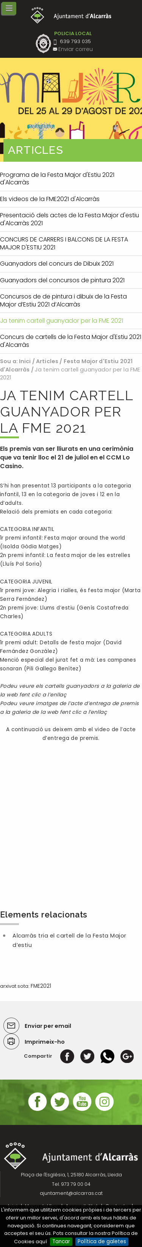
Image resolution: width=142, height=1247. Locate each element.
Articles (47, 361)
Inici (25, 361)
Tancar (61, 1241)
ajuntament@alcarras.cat (71, 1193)
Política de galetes (102, 1241)
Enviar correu (75, 49)
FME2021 (41, 986)
